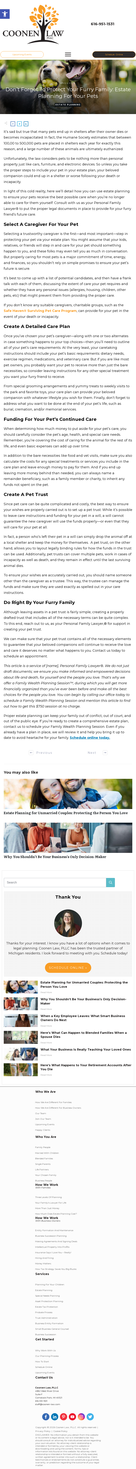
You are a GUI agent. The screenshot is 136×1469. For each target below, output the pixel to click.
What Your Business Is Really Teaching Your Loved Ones (86, 1049)
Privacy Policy (43, 1431)
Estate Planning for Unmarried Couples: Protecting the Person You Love (68, 799)
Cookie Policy (60, 1431)
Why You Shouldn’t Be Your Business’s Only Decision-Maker (68, 843)
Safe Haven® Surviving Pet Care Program (40, 311)
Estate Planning (68, 105)
